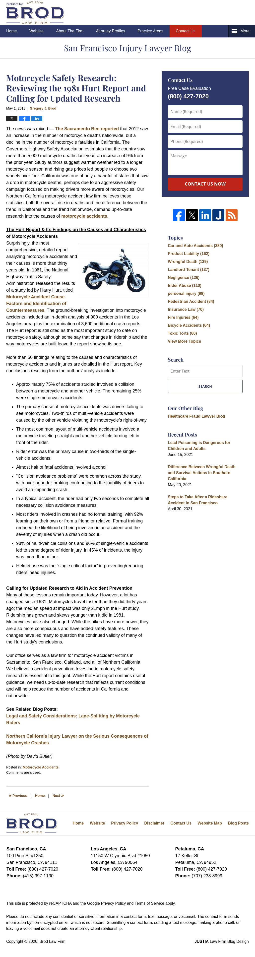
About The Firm (69, 31)
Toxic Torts (182, 333)
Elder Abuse (184, 285)
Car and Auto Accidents (195, 246)
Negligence (183, 277)
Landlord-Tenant (188, 269)
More (245, 31)
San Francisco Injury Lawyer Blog (35, 12)
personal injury (186, 293)
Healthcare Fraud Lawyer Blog (196, 416)
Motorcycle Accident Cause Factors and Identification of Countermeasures (36, 303)
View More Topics (184, 341)
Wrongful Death (188, 261)
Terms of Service (149, 903)
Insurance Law (186, 309)
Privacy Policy (124, 823)
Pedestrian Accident (191, 301)
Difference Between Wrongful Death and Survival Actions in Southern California (202, 473)
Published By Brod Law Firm (221, 12)
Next (58, 795)
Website (36, 31)
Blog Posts (238, 823)
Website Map (209, 823)
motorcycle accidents (84, 216)
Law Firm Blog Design (221, 941)
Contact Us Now (205, 184)
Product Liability (188, 254)
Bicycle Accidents (189, 325)
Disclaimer (154, 823)
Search (205, 386)
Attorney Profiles (110, 31)
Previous (18, 795)
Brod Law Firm (52, 941)
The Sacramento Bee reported (87, 128)
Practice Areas (150, 31)
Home (11, 31)
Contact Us (185, 31)
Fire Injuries (183, 317)
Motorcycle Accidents (41, 767)
